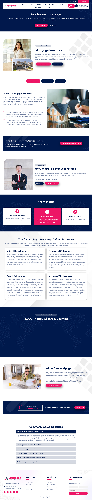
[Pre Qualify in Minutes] (17, 211)
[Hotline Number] (76, 5)
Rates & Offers (41, 4)
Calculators (51, 4)
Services (32, 4)
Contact (60, 4)
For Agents (38, 7)
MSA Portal (47, 7)
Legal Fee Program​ (75, 216)
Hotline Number (82, 5)
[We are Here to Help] (20, 407)
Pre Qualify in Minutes (17, 216)
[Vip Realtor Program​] (47, 212)
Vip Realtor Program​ (47, 216)
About (24, 4)
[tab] (33, 81)
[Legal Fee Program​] (75, 212)
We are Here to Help (30, 406)
